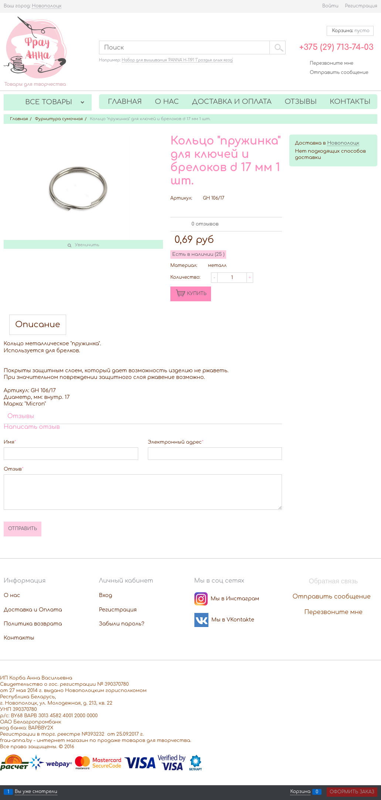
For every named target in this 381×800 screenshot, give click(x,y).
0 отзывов (204, 224)
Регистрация (361, 6)
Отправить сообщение (339, 72)
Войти (330, 6)
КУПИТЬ (197, 293)
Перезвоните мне (331, 63)
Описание (37, 325)
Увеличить (87, 245)
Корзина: (350, 30)
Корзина (300, 792)
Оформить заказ (352, 791)
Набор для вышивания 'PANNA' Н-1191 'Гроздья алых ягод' (177, 60)
